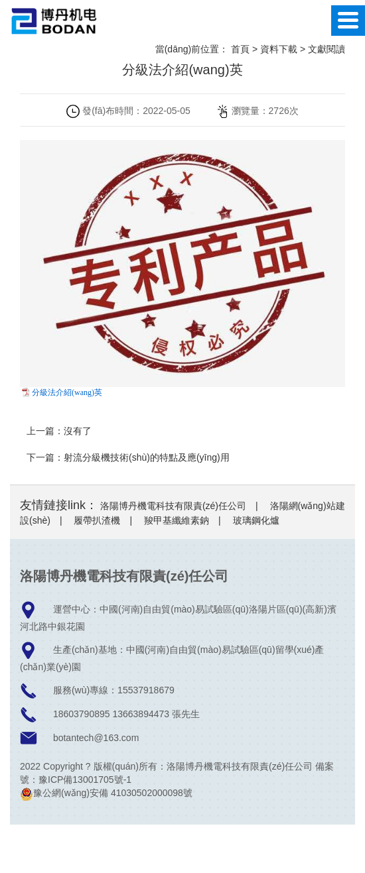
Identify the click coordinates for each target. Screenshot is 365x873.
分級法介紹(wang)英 (67, 392)
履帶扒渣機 (97, 520)
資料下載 (278, 49)
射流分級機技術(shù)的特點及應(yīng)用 (147, 457)
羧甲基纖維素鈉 (176, 520)
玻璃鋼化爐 (256, 520)
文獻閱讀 (326, 49)
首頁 (240, 49)
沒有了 (78, 431)
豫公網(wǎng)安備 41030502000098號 (106, 792)
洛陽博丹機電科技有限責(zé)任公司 (173, 505)
